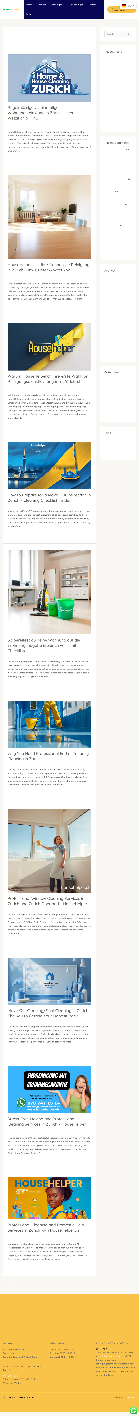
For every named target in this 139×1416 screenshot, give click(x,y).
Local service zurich (50, 123)
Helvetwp (131, 1401)
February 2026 (111, 281)
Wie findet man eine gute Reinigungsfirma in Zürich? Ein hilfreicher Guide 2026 (118, 122)
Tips (106, 410)
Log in (107, 438)
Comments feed (112, 448)
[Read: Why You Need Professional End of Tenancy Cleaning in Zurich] (49, 723)
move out (66, 123)
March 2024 (110, 346)
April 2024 (109, 341)
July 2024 (109, 332)
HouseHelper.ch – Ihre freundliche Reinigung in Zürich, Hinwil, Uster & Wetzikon (49, 267)
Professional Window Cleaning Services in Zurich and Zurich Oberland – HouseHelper (48, 900)
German (108, 383)
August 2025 (110, 300)
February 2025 (111, 318)
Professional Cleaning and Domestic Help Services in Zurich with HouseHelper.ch (47, 1232)
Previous (12, 1287)
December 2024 (112, 327)
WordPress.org (112, 452)
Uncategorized (15, 123)
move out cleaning (65, 274)
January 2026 (111, 286)
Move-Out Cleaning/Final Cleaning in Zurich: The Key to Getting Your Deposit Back (45, 1015)
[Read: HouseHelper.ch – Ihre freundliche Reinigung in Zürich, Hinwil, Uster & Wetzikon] (49, 216)
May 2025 (109, 309)
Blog (28, 14)
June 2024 (109, 336)
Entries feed (110, 443)
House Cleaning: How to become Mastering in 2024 (117, 195)
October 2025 (111, 290)
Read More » (14, 157)
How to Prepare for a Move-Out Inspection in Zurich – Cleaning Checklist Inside (48, 497)
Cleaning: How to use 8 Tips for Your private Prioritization (116, 212)
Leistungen (57, 5)
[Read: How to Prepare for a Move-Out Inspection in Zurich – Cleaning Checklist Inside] (49, 465)
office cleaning (72, 386)
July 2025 (109, 304)
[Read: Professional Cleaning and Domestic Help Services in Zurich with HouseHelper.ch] (49, 1202)
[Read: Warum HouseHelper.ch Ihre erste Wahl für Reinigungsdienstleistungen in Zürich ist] (49, 346)
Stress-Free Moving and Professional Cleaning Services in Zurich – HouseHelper (48, 1126)
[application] (62, 5)
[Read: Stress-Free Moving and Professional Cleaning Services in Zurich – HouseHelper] (49, 1094)
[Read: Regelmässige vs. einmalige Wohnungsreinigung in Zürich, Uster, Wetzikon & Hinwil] (49, 78)
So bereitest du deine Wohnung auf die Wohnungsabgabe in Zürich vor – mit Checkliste (44, 645)
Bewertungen (75, 4)
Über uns (41, 4)
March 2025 (110, 313)
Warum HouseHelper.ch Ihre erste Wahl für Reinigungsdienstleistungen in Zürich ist (48, 378)
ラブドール (109, 191)
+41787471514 (10, 1380)
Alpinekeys (110, 378)
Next (89, 1287)
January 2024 (111, 355)
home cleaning (31, 123)
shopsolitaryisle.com (115, 149)
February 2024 (111, 350)
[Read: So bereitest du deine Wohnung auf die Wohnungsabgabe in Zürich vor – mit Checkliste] (49, 591)
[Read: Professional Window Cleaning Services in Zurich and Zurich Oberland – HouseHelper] (49, 850)
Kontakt (90, 4)
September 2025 (112, 295)
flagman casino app (114, 204)
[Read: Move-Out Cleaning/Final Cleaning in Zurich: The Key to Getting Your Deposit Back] (49, 980)
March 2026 (110, 277)
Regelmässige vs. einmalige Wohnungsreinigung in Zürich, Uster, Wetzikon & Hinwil (42, 113)
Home (29, 4)
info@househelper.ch (113, 1360)
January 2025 (111, 323)
